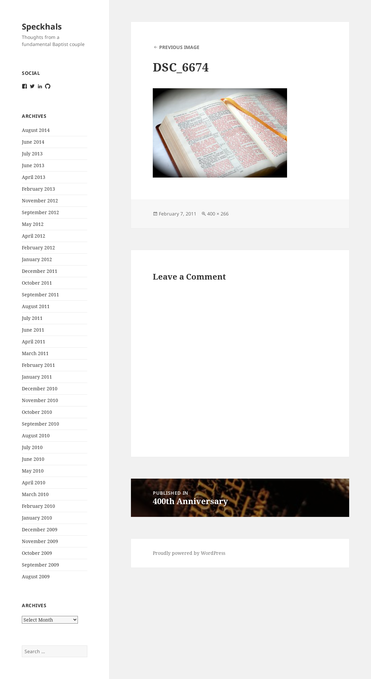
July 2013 (32, 153)
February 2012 (38, 247)
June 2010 (33, 459)
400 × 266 (218, 213)
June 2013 (33, 165)
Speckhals (42, 26)
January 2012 (37, 259)
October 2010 (37, 412)
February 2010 (38, 506)
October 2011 (37, 283)
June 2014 (33, 142)
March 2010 (35, 494)
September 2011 (40, 294)
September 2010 (40, 424)
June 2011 (33, 330)
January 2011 (37, 377)
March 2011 (35, 353)
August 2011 (36, 306)
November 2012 (40, 200)
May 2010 (33, 471)
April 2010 (33, 482)
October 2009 (37, 553)
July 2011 (32, 318)
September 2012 (40, 212)
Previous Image (179, 47)
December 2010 (39, 388)
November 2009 (40, 541)
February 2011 (38, 365)
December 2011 (39, 271)
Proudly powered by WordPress (189, 553)
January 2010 (37, 518)
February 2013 (38, 189)
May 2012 (33, 224)
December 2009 (39, 529)
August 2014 (36, 130)
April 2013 (33, 177)
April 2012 (33, 236)
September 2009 (40, 565)
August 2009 (36, 576)
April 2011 (33, 341)
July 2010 (32, 447)
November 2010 (40, 400)
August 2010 (36, 435)
